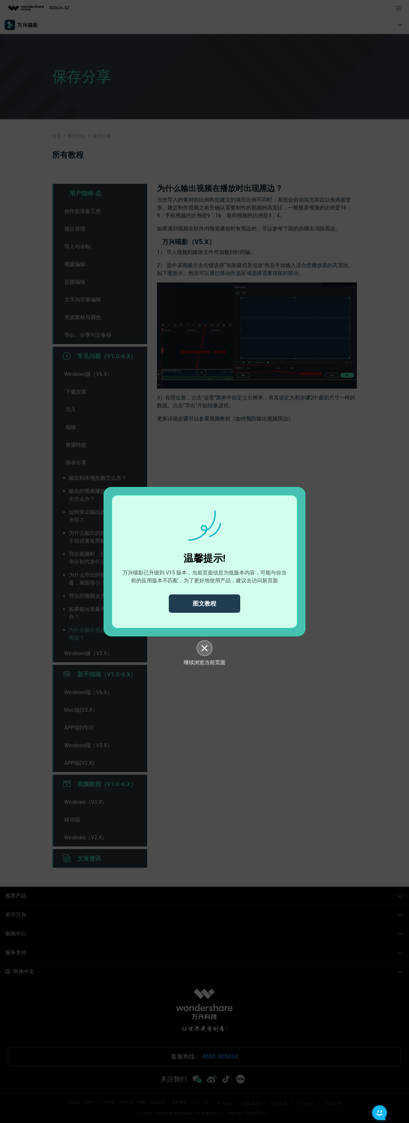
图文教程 (204, 603)
